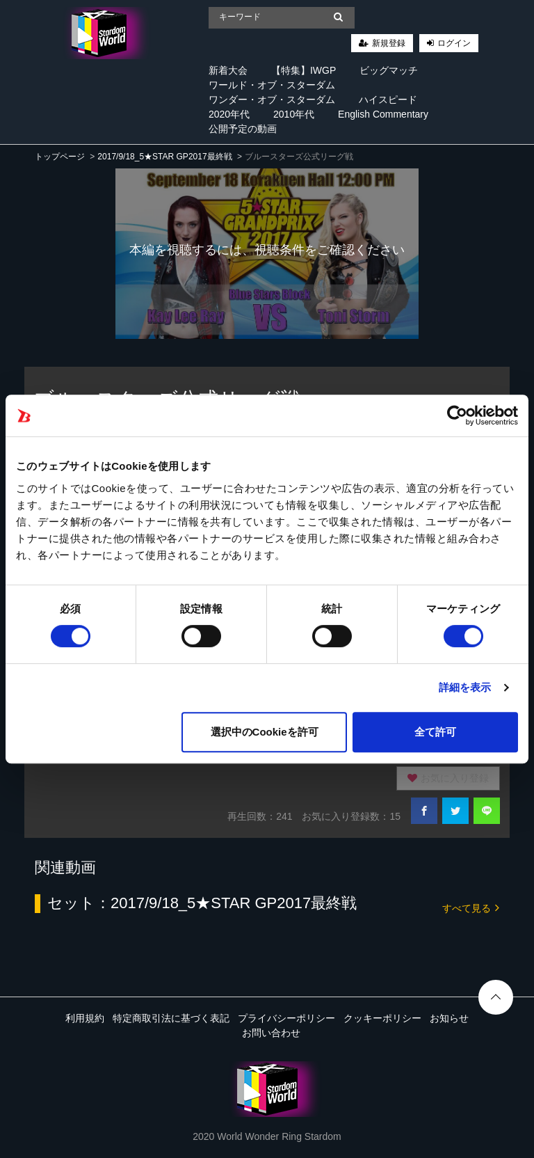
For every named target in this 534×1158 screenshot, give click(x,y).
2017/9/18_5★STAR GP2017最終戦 (164, 156)
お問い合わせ (271, 1032)
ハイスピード (388, 99)
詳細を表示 (465, 687)
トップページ (60, 156)
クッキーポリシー (382, 1018)
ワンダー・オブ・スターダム (272, 99)
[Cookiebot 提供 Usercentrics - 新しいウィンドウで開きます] (457, 415)
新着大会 (228, 70)
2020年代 (229, 114)
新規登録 (388, 43)
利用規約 (84, 1018)
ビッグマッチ (388, 70)
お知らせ (449, 1018)
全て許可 (435, 732)
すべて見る (470, 907)
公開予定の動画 (243, 128)
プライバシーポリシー (286, 1018)
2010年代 (293, 114)
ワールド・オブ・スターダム (272, 84)
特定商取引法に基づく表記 (171, 1018)
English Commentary (383, 114)
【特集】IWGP (303, 70)
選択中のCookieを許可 (264, 732)
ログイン (454, 43)
